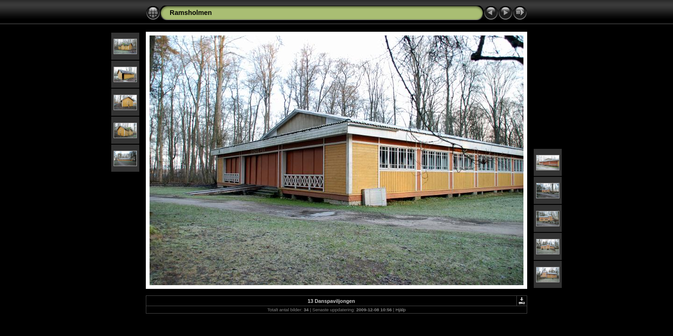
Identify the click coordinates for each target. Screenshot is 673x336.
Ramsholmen (191, 12)
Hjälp (400, 309)
